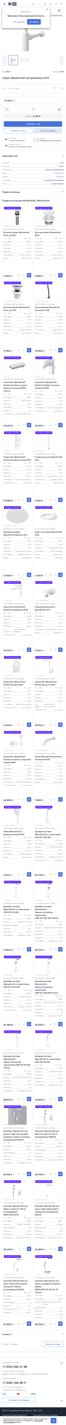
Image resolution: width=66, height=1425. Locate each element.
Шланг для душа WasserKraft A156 (48, 533)
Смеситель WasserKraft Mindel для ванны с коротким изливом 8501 (17, 759)
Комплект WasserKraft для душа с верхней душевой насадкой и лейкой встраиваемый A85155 (15, 1285)
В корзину (33, 123)
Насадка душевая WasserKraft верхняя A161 (15, 533)
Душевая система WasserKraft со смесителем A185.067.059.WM (16, 984)
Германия (60, 176)
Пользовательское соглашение (45, 1415)
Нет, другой (19, 21)
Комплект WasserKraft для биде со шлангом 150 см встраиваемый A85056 (47, 1134)
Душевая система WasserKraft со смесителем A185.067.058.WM (48, 834)
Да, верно (34, 21)
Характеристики (10, 156)
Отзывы (7, 1334)
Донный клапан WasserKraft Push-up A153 (16, 308)
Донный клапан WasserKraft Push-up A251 (16, 234)
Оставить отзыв (53, 1344)
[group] (33, 36)
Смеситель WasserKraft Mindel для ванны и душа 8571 (17, 458)
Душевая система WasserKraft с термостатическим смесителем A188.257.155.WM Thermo (16, 1062)
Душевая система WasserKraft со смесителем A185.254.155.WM (48, 1059)
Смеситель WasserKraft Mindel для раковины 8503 (15, 608)
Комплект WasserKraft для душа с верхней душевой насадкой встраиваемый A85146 (47, 1210)
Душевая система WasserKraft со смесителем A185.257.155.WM (16, 909)
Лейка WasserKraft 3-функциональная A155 (13, 833)
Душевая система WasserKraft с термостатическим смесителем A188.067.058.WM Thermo (46, 987)
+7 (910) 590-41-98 (14, 1367)
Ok (53, 1420)
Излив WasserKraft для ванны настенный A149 (48, 758)
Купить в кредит (47, 130)
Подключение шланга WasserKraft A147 (45, 608)
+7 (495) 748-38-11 (14, 1383)
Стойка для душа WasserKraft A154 (48, 458)
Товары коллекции (11, 192)
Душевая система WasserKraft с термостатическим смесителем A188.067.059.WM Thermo (46, 912)
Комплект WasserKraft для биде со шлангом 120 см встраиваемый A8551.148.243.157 (15, 1210)
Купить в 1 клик (18, 130)
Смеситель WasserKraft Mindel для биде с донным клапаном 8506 (47, 385)
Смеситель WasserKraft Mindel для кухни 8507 (46, 683)
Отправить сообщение (18, 1400)
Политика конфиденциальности (14, 1415)
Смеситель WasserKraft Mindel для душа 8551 (14, 683)
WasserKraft (59, 173)
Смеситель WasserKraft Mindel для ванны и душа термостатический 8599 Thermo (15, 386)
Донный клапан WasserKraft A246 (48, 234)
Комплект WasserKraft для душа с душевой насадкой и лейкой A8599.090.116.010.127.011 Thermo (48, 1286)
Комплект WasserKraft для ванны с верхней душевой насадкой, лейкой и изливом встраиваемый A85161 (16, 1135)
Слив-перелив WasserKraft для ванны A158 (47, 308)
